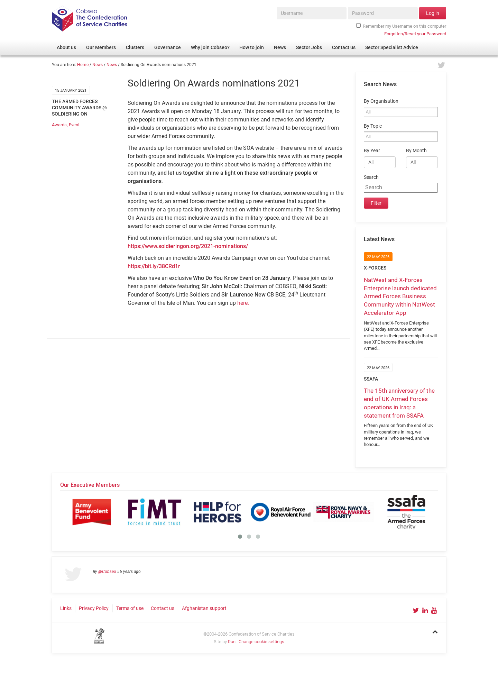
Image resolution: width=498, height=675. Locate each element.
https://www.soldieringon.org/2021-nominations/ (188, 246)
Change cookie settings (261, 641)
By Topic (373, 126)
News (97, 64)
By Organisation (381, 101)
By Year (372, 151)
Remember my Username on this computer (401, 26)
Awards (59, 124)
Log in (432, 13)
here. (243, 303)
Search (371, 177)
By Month (416, 151)
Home (83, 64)
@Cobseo (107, 571)
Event (74, 124)
